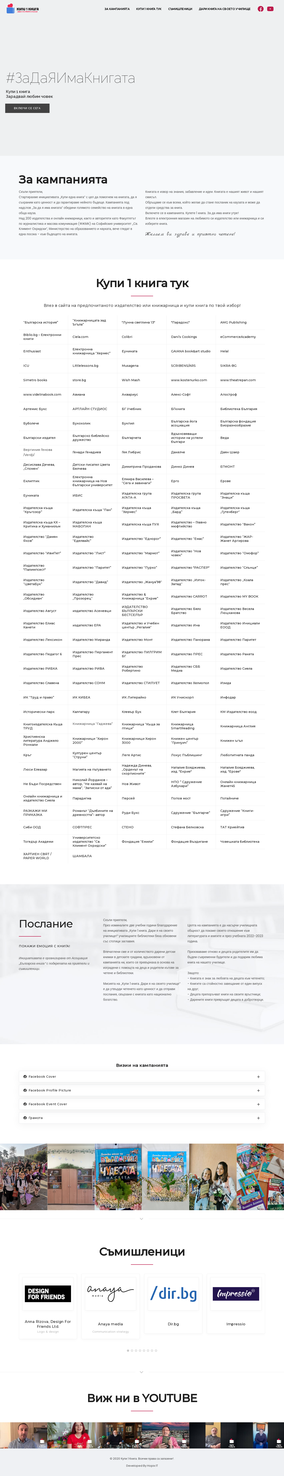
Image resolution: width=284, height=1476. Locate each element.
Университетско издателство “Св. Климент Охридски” (89, 842)
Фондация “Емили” (138, 842)
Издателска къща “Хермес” (136, 510)
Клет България (183, 712)
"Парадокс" (180, 322)
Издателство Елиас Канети (39, 625)
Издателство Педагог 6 (42, 654)
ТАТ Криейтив (232, 827)
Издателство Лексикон (42, 640)
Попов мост (181, 798)
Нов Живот (131, 784)
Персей (128, 798)
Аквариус (130, 395)
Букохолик (82, 423)
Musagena (130, 366)
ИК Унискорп (182, 697)
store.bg (79, 380)
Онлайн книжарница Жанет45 (238, 784)
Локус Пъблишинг (186, 755)
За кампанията (117, 9)
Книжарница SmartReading (182, 726)
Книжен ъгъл (231, 741)
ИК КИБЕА (81, 697)
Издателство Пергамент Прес (93, 654)
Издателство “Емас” (187, 539)
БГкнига (178, 409)
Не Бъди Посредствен (42, 784)
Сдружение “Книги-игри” (237, 813)
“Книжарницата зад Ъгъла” (89, 322)
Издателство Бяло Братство (186, 611)
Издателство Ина (185, 625)
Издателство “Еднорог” (141, 539)
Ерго (175, 481)
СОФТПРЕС (82, 827)
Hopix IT (152, 1466)
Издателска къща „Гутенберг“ (235, 510)
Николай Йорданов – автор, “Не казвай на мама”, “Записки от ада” (92, 784)
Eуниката (129, 351)
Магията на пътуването (92, 770)
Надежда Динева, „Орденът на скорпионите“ (137, 769)
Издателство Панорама (190, 640)
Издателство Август (39, 611)
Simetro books (35, 380)
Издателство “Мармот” (141, 553)
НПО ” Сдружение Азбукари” (186, 784)
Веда (224, 438)
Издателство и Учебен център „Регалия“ (140, 625)
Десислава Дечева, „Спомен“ (39, 467)
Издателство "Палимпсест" (34, 568)
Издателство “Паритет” (92, 568)
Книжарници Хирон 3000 (139, 741)
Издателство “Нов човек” (186, 553)
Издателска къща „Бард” (185, 510)
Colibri (127, 337)
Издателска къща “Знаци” (235, 495)
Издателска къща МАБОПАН (87, 524)
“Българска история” (40, 322)
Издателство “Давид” (90, 582)
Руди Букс (130, 813)
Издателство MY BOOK (239, 596)
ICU (26, 366)
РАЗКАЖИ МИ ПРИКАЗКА (35, 813)
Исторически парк (39, 712)
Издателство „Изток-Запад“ (188, 582)
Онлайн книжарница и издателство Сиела (42, 798)
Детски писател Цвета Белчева (91, 467)
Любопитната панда (237, 755)
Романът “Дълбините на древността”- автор (93, 813)
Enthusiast (32, 351)
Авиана (79, 395)
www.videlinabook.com (42, 395)
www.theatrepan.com (238, 380)
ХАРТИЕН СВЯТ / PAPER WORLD (37, 856)
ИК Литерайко (134, 697)
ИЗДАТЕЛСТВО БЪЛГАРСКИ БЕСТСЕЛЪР (135, 611)
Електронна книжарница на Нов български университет (92, 481)
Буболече (31, 423)
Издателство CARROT (189, 596)
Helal (224, 351)
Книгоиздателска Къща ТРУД (42, 726)
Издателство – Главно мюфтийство (189, 524)
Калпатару (81, 712)
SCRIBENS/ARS (183, 366)
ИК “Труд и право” (38, 697)
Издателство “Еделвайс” (83, 539)
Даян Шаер (229, 452)
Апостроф (228, 395)
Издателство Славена (41, 683)
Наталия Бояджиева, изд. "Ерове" (237, 770)
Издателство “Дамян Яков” (40, 539)
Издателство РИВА (89, 669)
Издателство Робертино (132, 669)
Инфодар (228, 697)
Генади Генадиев (87, 452)
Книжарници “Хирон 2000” (90, 741)
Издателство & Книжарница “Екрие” (140, 596)
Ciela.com (80, 337)
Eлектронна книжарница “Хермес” (91, 351)
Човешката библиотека (239, 842)
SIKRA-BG (228, 366)
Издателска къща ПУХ (140, 524)
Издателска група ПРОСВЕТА (186, 495)
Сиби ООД (32, 827)
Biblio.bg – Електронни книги (42, 337)
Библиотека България (238, 409)
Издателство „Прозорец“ (83, 596)
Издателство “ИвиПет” (42, 553)
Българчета (131, 438)
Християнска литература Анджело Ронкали (41, 741)
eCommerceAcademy (238, 337)
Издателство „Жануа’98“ (142, 582)
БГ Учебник (131, 409)
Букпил (128, 423)
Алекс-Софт (181, 395)
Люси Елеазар (35, 770)
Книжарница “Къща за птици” (141, 726)
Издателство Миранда (91, 640)
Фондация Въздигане (189, 842)
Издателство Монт (137, 640)
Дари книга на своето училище (224, 9)
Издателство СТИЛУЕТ (141, 683)
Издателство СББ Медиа (185, 669)
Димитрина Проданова (141, 467)
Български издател (39, 438)
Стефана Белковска (187, 827)
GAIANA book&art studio (191, 351)
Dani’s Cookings (184, 337)
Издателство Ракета (237, 654)
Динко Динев (182, 467)
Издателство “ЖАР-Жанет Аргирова (236, 539)
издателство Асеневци (92, 611)
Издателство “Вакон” (237, 524)
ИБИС (78, 495)
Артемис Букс (35, 409)
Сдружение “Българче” (190, 813)
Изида (225, 683)
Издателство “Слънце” (239, 568)
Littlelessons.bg (85, 366)
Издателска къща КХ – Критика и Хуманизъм (41, 524)
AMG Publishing (233, 322)
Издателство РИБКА (40, 669)
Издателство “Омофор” (239, 553)
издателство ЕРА (87, 625)
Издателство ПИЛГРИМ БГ (142, 654)
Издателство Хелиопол (190, 683)
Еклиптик (31, 481)
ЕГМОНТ (227, 467)
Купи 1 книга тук (149, 9)
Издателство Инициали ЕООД (240, 625)
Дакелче (178, 452)
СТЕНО (128, 827)
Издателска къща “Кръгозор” (38, 510)
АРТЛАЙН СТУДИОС (90, 409)
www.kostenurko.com (189, 380)
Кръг (27, 755)
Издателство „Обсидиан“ (33, 596)
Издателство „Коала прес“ (236, 582)
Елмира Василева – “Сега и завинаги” (138, 481)
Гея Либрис (131, 452)
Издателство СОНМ (89, 683)
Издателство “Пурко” (139, 568)
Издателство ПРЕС (187, 654)
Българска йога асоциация (184, 423)
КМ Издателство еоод (238, 712)
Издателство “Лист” (89, 553)
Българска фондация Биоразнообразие (238, 423)
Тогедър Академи (38, 842)
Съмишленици (180, 9)
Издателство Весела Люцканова (237, 611)
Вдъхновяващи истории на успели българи (187, 438)
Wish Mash (131, 380)
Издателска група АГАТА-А (137, 495)
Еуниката (31, 495)
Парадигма (82, 798)
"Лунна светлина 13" (138, 322)
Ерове (225, 481)
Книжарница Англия (237, 726)
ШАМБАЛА (82, 856)
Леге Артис (131, 755)
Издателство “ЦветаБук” (33, 582)
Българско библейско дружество (91, 438)
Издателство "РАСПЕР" (190, 568)
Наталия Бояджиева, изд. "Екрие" (188, 770)
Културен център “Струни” (87, 755)
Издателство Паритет (238, 640)
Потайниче (229, 798)
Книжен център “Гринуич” (184, 741)
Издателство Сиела (236, 669)
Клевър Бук (131, 712)
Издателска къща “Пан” (92, 510)
